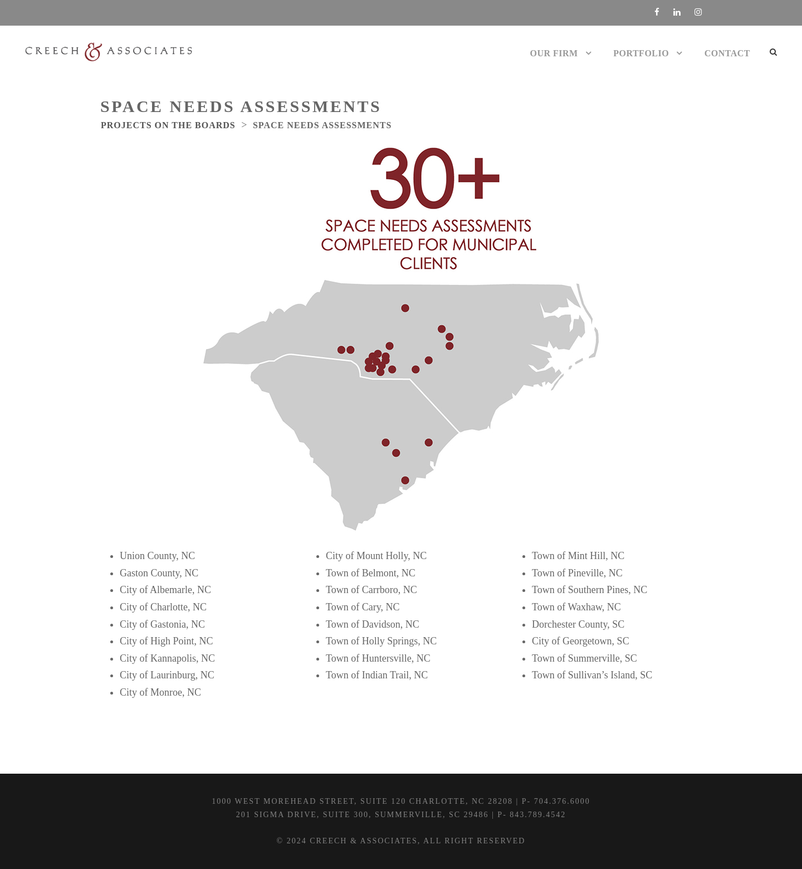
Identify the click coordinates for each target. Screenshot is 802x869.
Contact (727, 53)
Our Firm (554, 53)
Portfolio (641, 53)
